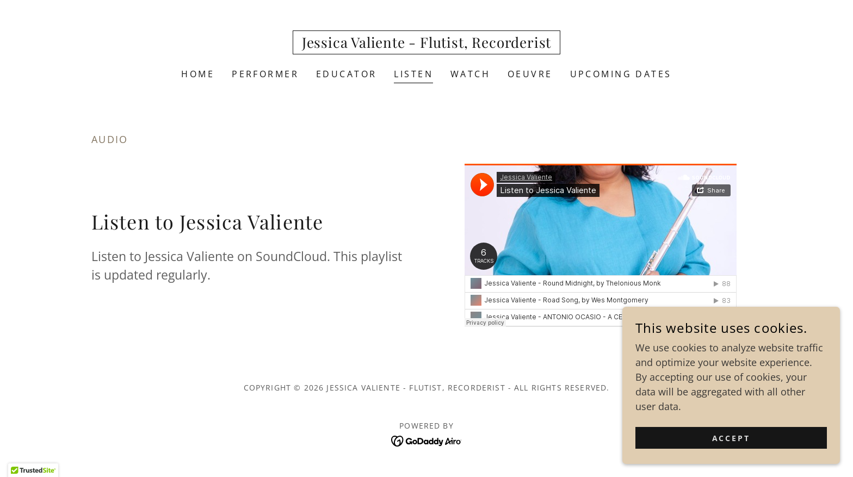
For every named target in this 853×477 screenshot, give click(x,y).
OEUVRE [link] (530, 74)
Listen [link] (413, 74)
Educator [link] (346, 74)
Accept (731, 438)
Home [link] (197, 74)
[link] (426, 44)
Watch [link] (470, 74)
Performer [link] (265, 74)
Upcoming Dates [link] (621, 74)
